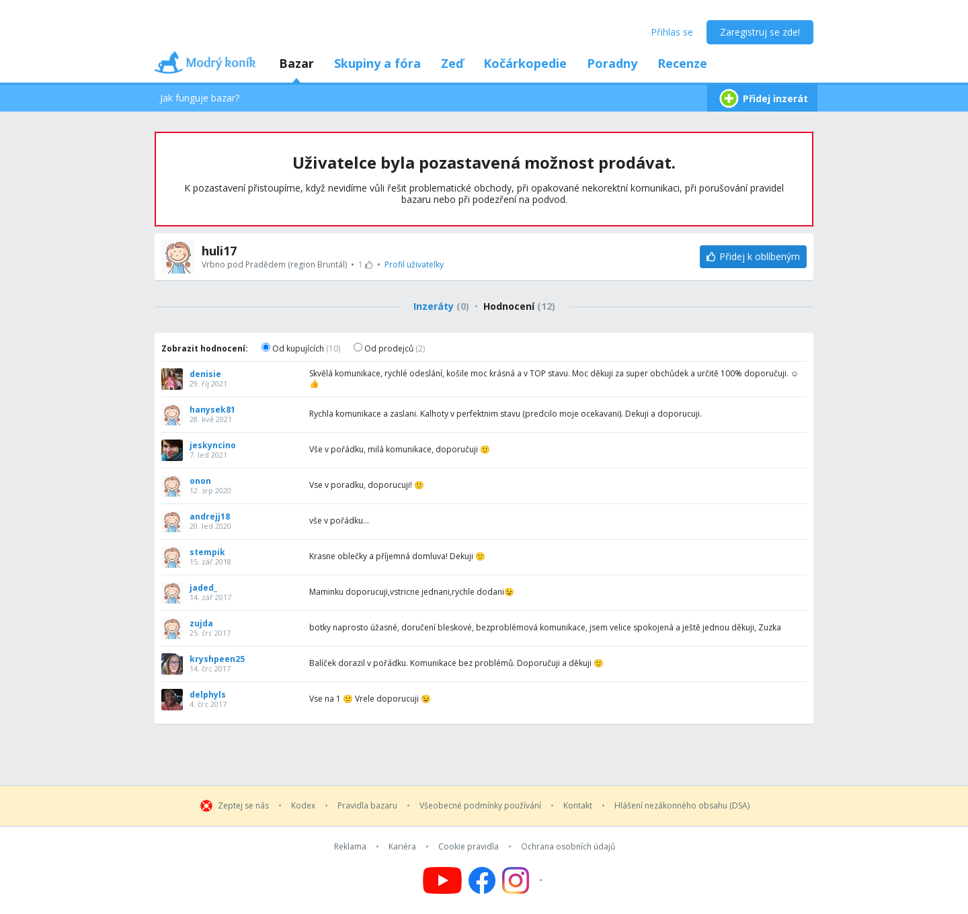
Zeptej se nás (243, 805)
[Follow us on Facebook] (482, 880)
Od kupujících (300, 348)
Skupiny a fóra (377, 63)
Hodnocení (519, 306)
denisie (205, 374)
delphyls (208, 695)
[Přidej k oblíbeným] (753, 256)
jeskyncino (213, 445)
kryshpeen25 (217, 659)
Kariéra (402, 846)
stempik (207, 552)
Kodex (303, 805)
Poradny (612, 63)
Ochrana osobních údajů (568, 846)
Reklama (350, 846)
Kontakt (577, 805)
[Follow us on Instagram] (524, 880)
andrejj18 (210, 517)
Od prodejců (389, 348)
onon (200, 481)
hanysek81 (212, 410)
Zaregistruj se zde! (760, 32)
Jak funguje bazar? (199, 97)
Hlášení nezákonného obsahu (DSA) (682, 805)
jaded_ (203, 588)
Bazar (296, 63)
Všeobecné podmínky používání (480, 805)
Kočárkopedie (525, 63)
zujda (201, 623)
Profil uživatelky (414, 264)
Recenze (682, 63)
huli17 (219, 251)
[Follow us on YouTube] (442, 880)
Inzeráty (441, 306)
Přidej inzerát (762, 98)
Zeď (452, 63)
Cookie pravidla (468, 846)
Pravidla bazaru (367, 805)
